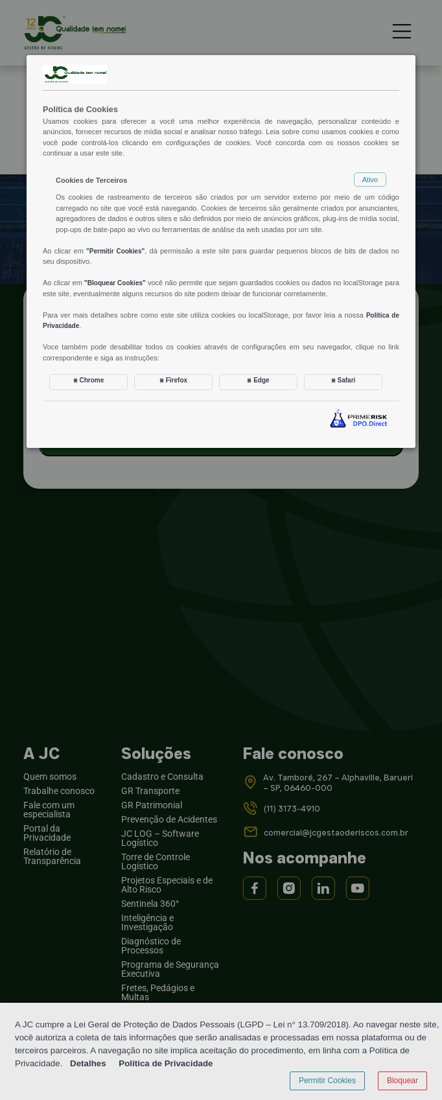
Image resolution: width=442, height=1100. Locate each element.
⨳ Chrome (88, 380)
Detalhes (88, 1063)
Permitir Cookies (327, 1080)
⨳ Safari (343, 380)
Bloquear (402, 1080)
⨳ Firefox (173, 380)
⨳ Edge (258, 380)
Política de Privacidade (166, 1063)
